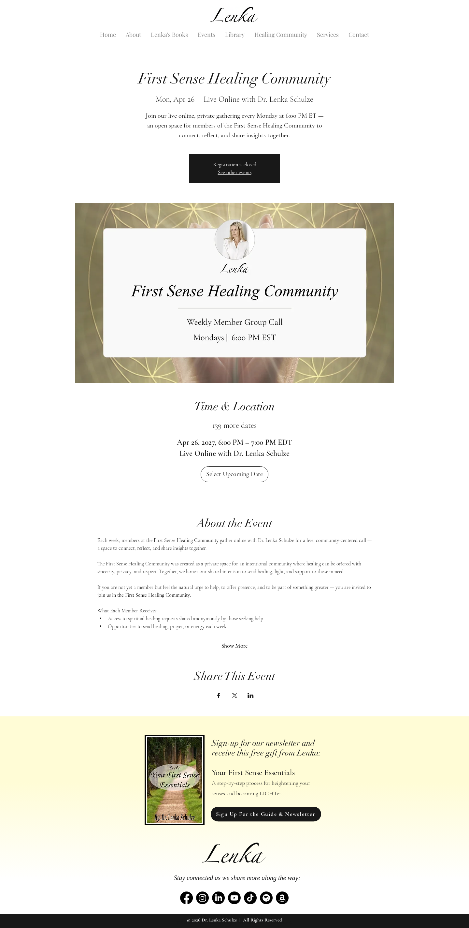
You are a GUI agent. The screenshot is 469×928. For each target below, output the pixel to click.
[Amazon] (282, 897)
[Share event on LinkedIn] (251, 695)
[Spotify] (266, 897)
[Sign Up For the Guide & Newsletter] (266, 814)
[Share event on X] (235, 695)
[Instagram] (202, 897)
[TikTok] (250, 897)
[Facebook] (186, 897)
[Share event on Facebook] (219, 695)
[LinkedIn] (218, 897)
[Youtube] (234, 897)
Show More (234, 645)
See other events (234, 172)
